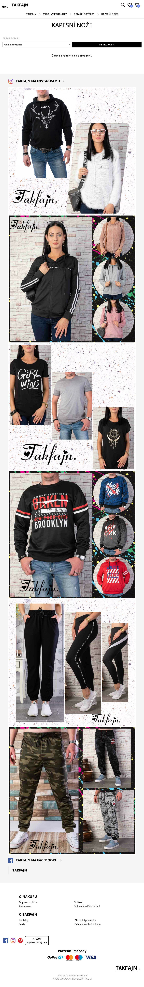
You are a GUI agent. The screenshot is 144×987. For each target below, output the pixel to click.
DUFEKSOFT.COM (82, 978)
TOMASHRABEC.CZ (77, 975)
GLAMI (37, 940)
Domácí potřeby (84, 14)
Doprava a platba (28, 902)
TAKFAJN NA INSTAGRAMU (36, 81)
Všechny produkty (55, 14)
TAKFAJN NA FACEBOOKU (35, 860)
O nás (22, 924)
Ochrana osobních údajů (87, 924)
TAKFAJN (31, 14)
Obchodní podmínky (85, 920)
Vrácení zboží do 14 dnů (87, 906)
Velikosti (78, 902)
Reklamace (25, 906)
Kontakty (24, 920)
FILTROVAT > (106, 44)
